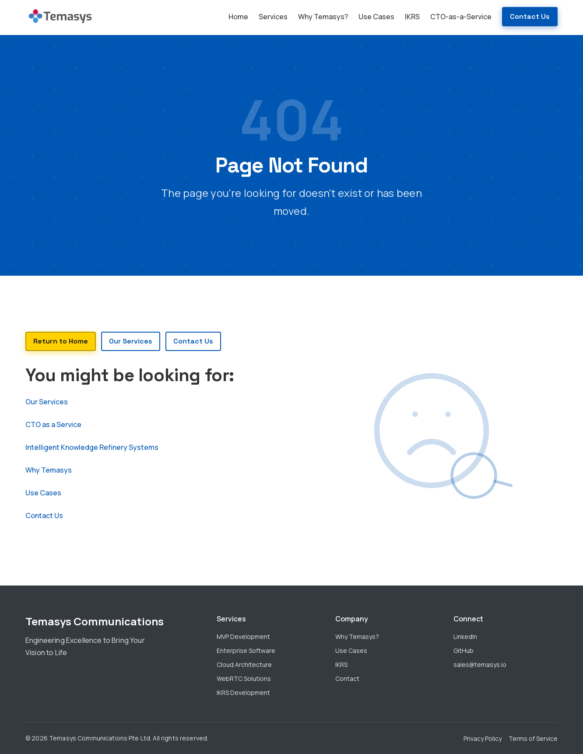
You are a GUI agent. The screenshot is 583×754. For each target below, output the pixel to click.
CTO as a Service (53, 424)
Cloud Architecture (244, 664)
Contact (347, 678)
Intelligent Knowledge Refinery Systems (91, 447)
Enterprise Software (246, 650)
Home (238, 16)
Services (273, 16)
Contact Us (530, 16)
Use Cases (376, 16)
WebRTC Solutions (244, 678)
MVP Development (243, 636)
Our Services (46, 402)
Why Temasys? (323, 16)
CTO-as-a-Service (461, 16)
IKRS (412, 16)
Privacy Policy (483, 738)
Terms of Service (533, 738)
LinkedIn (465, 636)
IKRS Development (243, 692)
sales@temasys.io (479, 664)
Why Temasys (48, 470)
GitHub (463, 650)
